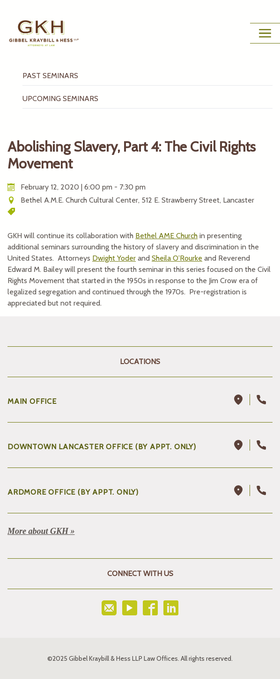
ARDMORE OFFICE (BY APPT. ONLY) (73, 492)
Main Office (32, 401)
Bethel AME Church (166, 235)
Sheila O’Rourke (177, 258)
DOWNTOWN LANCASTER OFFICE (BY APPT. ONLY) (101, 446)
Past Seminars (50, 75)
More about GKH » (41, 531)
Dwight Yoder (114, 258)
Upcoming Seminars (60, 98)
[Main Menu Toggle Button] (265, 33)
